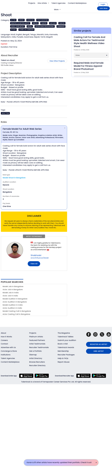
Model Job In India (11, 292)
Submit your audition (67, 340)
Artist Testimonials (37, 344)
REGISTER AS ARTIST (98, 344)
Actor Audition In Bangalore (15, 302)
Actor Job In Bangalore (13, 289)
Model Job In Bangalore (13, 286)
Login (103, 4)
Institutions (5, 354)
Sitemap (33, 354)
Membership (63, 351)
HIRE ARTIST (99, 351)
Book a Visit (63, 344)
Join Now (103, 8)
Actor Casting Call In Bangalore (16, 314)
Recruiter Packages (66, 354)
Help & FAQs (63, 358)
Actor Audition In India (12, 308)
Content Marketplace (77, 3)
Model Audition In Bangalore (15, 299)
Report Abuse (64, 362)
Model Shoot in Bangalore (14, 177)
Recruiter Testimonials (39, 347)
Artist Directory (35, 358)
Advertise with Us (8, 347)
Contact (4, 344)
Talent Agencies (58, 3)
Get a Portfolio (35, 351)
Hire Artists (43, 3)
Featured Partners (37, 340)
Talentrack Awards (66, 347)
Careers (4, 340)
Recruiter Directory (37, 365)
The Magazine (64, 333)
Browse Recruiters (37, 362)
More (57, 9)
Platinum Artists (36, 336)
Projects (31, 3)
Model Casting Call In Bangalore (17, 311)
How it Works (6, 336)
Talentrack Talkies (65, 336)
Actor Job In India (10, 295)
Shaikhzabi (36, 255)
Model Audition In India (13, 305)
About (3, 333)
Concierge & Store (9, 351)
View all (33, 263)
